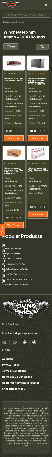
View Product (13, 138)
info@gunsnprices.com (24, 333)
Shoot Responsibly (13, 388)
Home (8, 22)
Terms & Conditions (14, 370)
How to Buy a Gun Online (17, 376)
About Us (7, 358)
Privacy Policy (11, 364)
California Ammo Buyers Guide (21, 382)
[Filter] (2, 230)
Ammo (20, 22)
